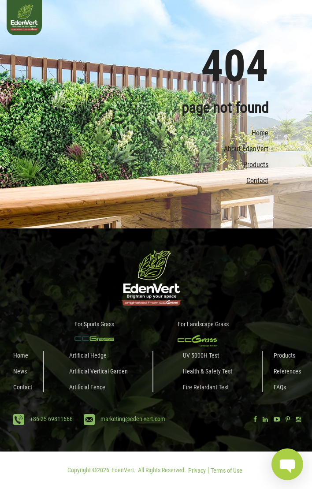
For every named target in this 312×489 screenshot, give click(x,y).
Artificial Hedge (88, 355)
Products (255, 165)
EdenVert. (123, 470)
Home (260, 133)
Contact (257, 180)
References (287, 371)
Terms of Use (226, 470)
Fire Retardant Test (206, 387)
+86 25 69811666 (51, 418)
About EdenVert (246, 149)
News (20, 371)
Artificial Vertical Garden (98, 371)
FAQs (280, 387)
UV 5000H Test (201, 355)
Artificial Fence (87, 387)
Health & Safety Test (207, 371)
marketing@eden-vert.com (132, 418)
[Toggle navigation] (292, 21)
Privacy (197, 470)
